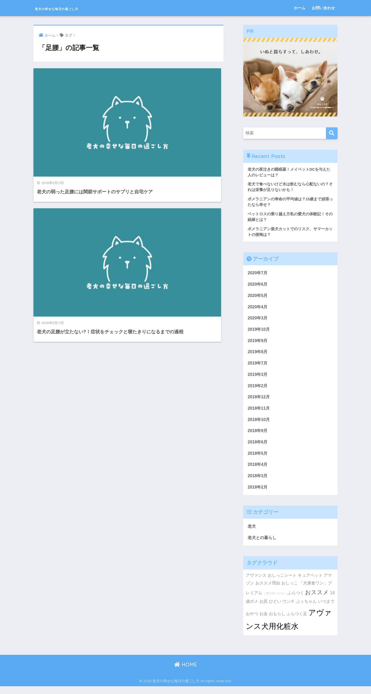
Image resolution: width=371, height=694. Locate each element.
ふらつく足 (296, 621)
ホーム (299, 8)
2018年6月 (258, 447)
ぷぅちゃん (306, 608)
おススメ (317, 600)
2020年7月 (258, 274)
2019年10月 (259, 332)
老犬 (252, 533)
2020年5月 (258, 297)
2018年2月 (258, 493)
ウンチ (288, 608)
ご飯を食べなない (275, 600)
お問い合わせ (323, 8)
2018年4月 (258, 470)
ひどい (275, 608)
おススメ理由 (267, 590)
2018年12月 (259, 401)
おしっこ (289, 590)
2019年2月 (258, 390)
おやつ (252, 621)
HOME (185, 672)
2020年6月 (258, 286)
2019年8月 (258, 355)
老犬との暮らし (263, 544)
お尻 (263, 608)
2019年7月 (258, 367)
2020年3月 (258, 321)
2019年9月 (258, 344)
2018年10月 (259, 424)
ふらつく (296, 600)
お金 (263, 621)
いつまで (326, 608)
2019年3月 (258, 378)
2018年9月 (258, 436)
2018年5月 (258, 459)
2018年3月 (258, 482)
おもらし (277, 621)
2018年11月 (259, 413)
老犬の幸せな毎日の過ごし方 (76, 8)
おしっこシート (282, 582)
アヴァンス (256, 582)
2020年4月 (258, 309)
